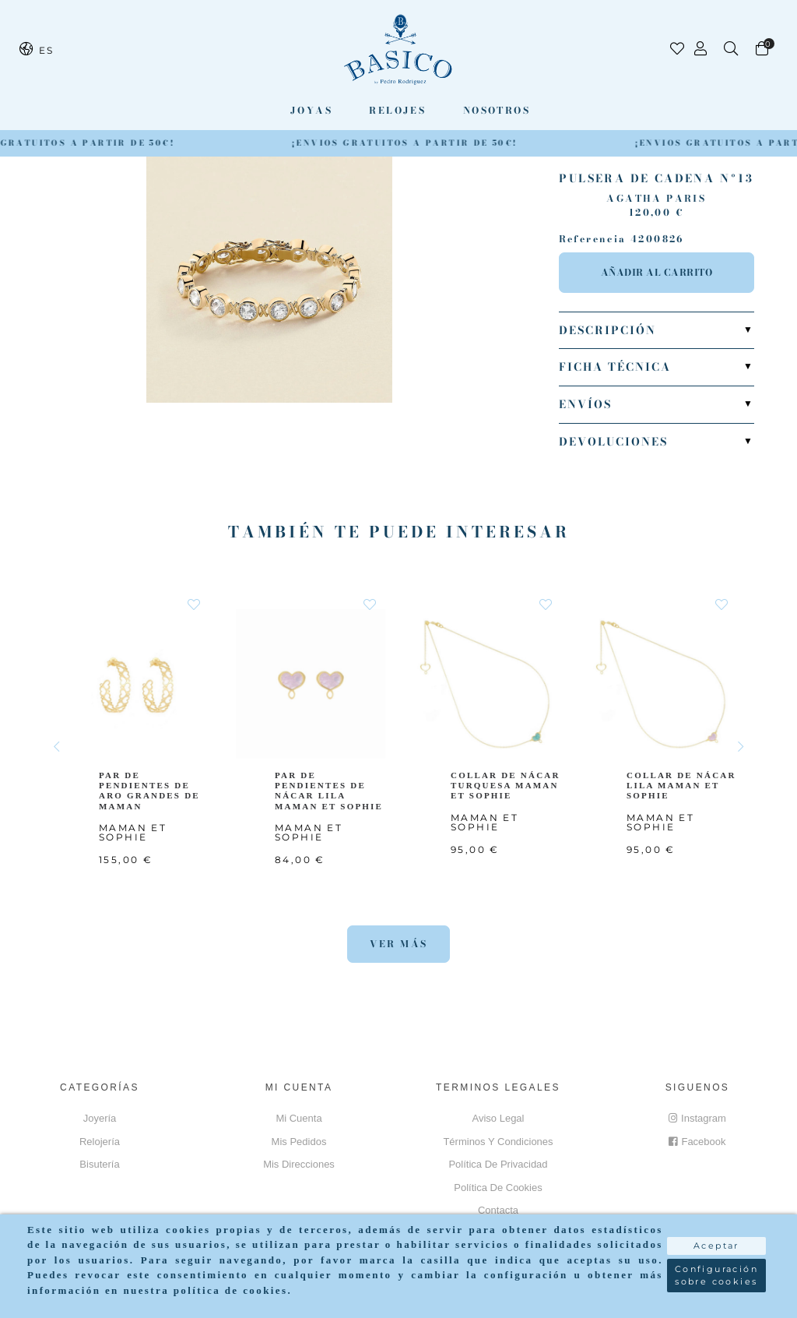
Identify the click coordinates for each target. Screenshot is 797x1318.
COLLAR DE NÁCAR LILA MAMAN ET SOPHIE (681, 785)
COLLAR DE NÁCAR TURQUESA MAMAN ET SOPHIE (505, 785)
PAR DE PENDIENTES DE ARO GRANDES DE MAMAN (150, 790)
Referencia (593, 239)
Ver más (399, 943)
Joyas (311, 110)
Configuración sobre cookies (716, 1275)
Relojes (397, 110)
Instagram (697, 1118)
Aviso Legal (498, 1118)
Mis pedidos (299, 1141)
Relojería (99, 1141)
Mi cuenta (298, 1118)
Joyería (100, 1118)
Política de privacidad (497, 1164)
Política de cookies (498, 1187)
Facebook (697, 1141)
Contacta (498, 1210)
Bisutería (99, 1164)
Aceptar (716, 1245)
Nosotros (496, 110)
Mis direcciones (299, 1164)
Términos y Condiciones (498, 1141)
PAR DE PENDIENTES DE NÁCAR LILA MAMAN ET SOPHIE (329, 790)
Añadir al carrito (657, 272)
